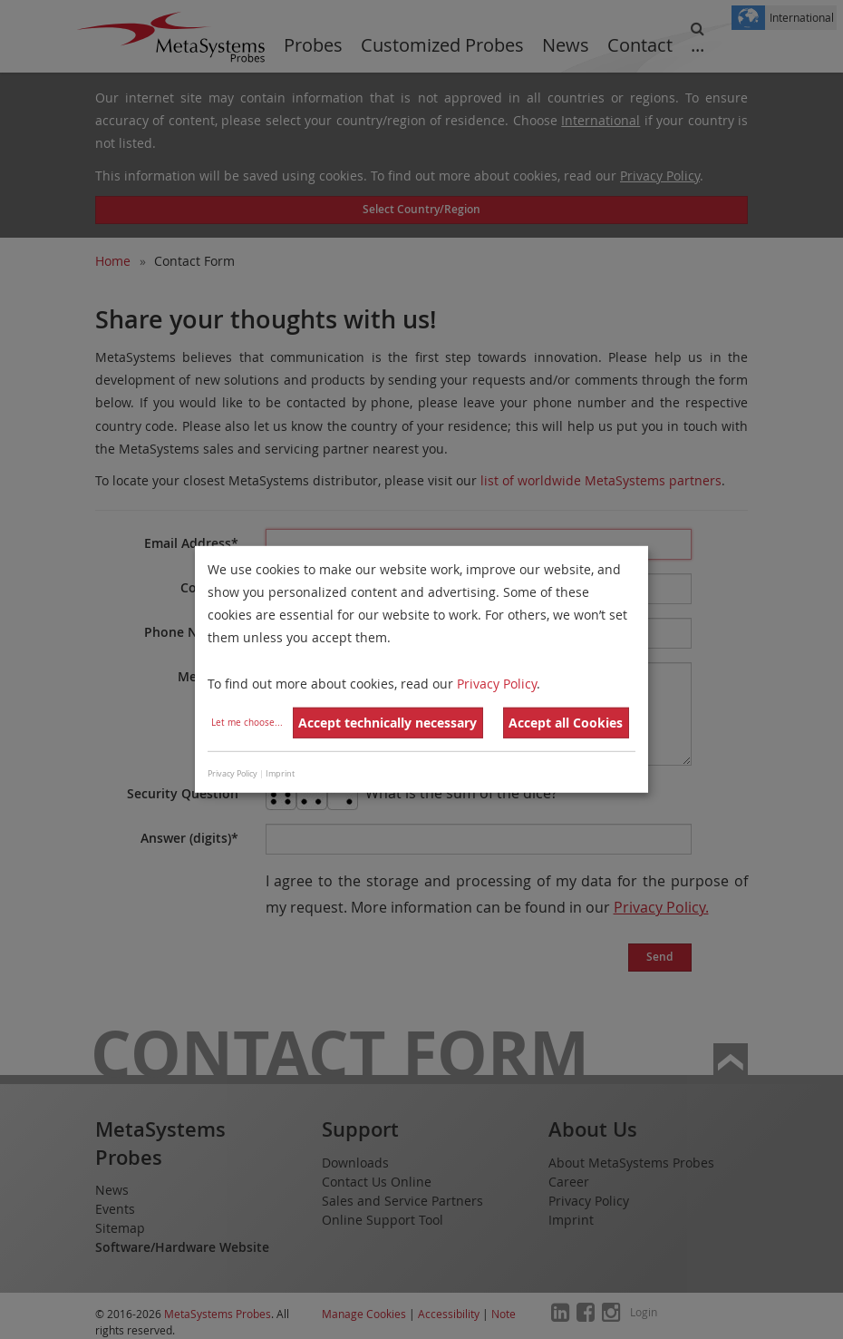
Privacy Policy (497, 682)
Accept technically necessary (387, 722)
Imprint (280, 773)
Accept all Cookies (566, 722)
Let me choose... (247, 722)
